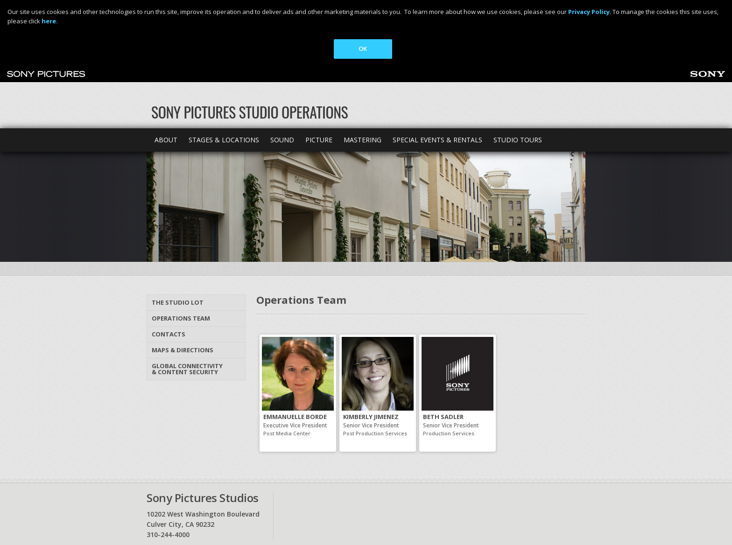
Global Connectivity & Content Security (187, 302)
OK (363, 48)
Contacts (168, 268)
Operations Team (181, 252)
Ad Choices (209, 514)
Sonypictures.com (418, 495)
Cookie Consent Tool (397, 514)
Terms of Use (256, 514)
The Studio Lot (178, 236)
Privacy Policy (164, 514)
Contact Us (190, 495)
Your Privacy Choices (315, 514)
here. (50, 21)
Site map (344, 495)
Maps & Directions (182, 283)
